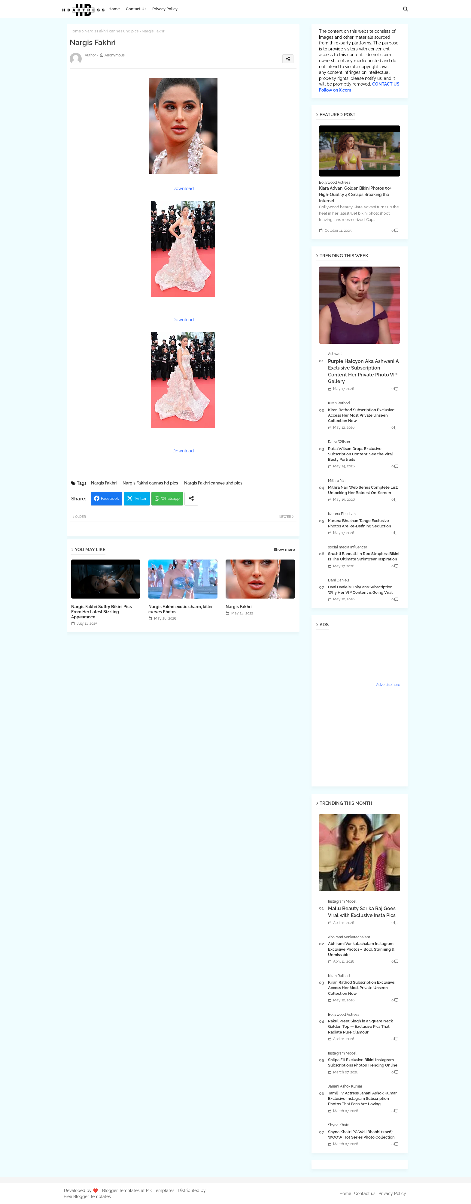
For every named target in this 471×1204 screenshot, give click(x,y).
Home (114, 9)
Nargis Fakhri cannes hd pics (150, 483)
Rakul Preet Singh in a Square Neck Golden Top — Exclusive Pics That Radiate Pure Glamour (360, 1026)
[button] (406, 9)
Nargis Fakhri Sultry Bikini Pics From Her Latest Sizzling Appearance (101, 611)
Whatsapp (170, 498)
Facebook (110, 498)
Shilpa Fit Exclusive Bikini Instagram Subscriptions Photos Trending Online (362, 1062)
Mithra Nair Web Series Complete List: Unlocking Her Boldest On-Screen (363, 490)
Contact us (364, 1193)
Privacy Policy (165, 9)
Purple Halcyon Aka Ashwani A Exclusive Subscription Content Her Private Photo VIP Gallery (363, 371)
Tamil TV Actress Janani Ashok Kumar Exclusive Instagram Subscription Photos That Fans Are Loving (362, 1098)
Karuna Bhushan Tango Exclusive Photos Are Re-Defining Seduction (359, 523)
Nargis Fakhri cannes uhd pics (111, 31)
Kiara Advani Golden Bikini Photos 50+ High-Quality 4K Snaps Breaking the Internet (355, 194)
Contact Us (136, 9)
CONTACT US (386, 84)
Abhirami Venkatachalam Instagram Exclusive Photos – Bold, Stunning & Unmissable (361, 949)
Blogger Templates (121, 1190)
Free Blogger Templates (87, 1196)
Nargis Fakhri (104, 483)
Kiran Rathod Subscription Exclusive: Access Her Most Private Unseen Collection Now (361, 415)
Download (183, 188)
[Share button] (191, 498)
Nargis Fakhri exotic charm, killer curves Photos (180, 609)
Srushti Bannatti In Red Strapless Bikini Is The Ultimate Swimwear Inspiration (363, 556)
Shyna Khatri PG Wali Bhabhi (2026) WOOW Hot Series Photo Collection (361, 1134)
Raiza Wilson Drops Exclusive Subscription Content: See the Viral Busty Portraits (360, 454)
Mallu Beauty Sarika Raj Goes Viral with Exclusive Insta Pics (362, 912)
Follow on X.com (335, 90)
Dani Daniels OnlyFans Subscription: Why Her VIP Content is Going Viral (361, 590)
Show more (284, 549)
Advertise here (388, 685)
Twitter (140, 498)
